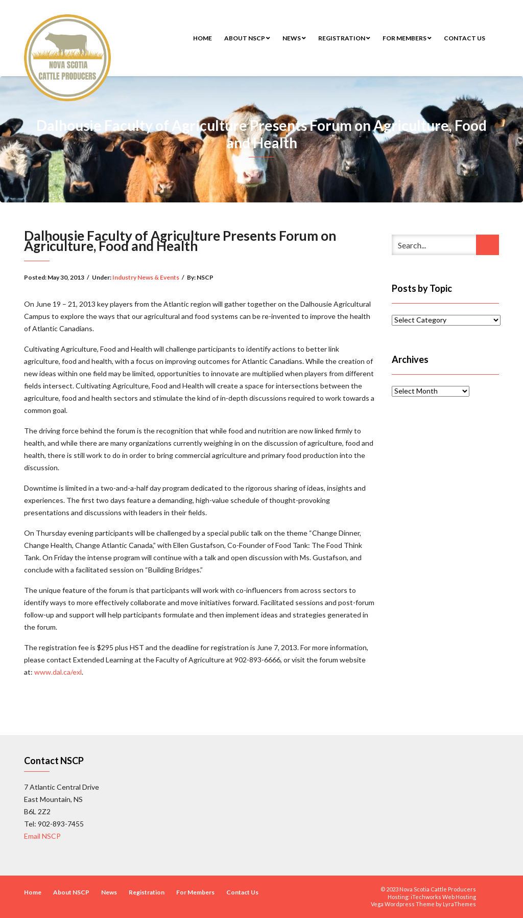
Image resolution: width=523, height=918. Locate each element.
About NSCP (247, 38)
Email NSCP (42, 836)
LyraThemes (459, 904)
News (294, 38)
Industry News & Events (145, 277)
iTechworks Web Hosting (443, 896)
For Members (407, 38)
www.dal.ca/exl (58, 672)
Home (202, 38)
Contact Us (464, 38)
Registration (344, 38)
